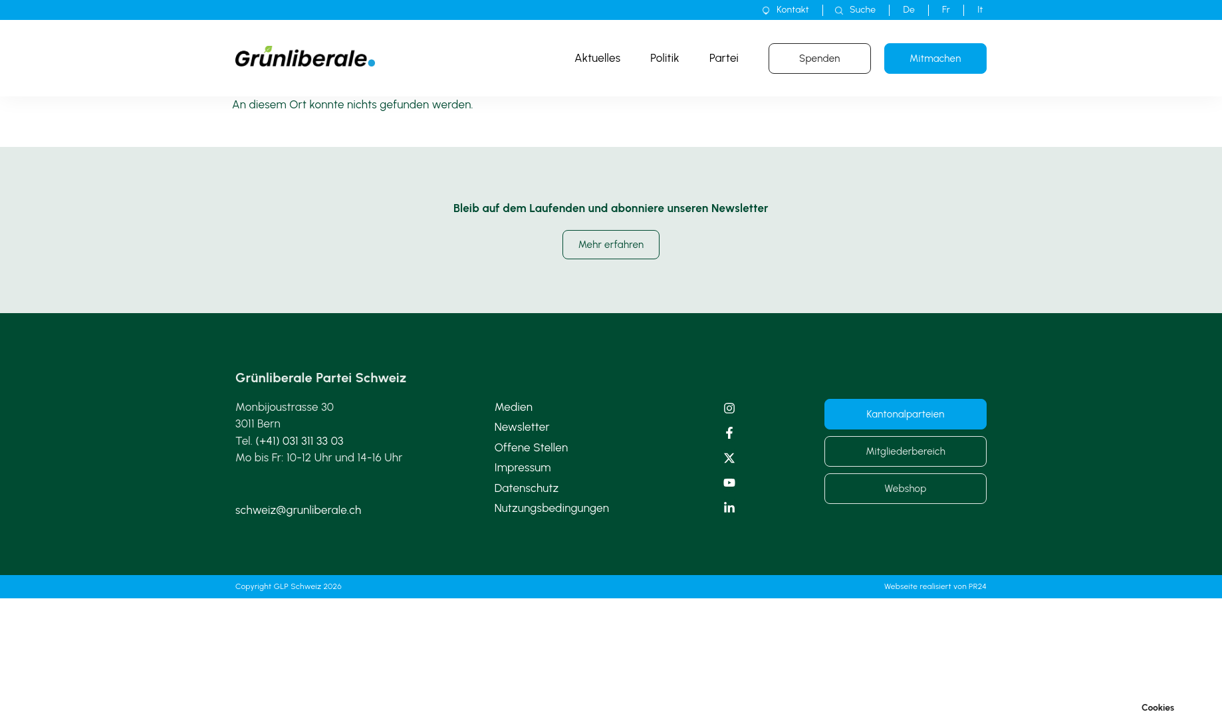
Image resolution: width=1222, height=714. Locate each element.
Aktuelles (597, 57)
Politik (664, 57)
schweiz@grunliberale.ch (298, 510)
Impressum (523, 467)
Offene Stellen (531, 447)
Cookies (1158, 708)
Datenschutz (527, 488)
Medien (514, 407)
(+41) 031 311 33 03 (300, 440)
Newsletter (522, 426)
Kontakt (793, 9)
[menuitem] (909, 10)
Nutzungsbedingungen (552, 508)
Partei (724, 57)
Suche (863, 9)
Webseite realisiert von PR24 (935, 586)
